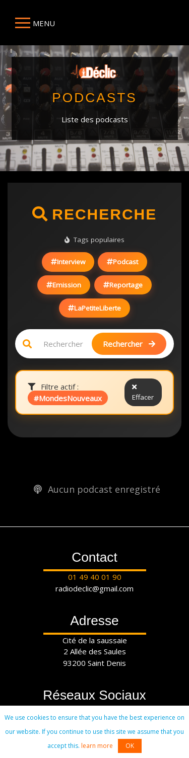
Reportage (123, 284)
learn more (97, 745)
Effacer (143, 393)
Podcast (122, 261)
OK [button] (129, 745)
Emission (63, 284)
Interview (68, 261)
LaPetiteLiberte (94, 308)
